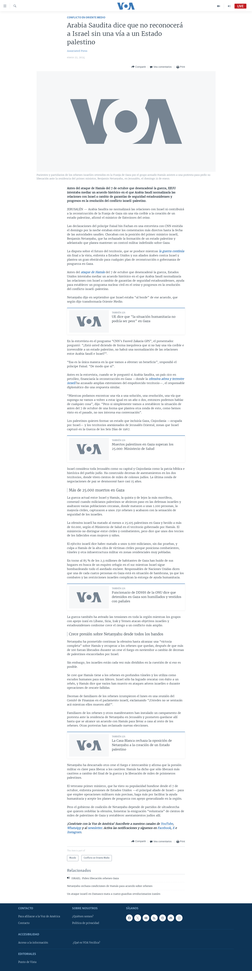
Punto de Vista (27, 962)
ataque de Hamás (93, 272)
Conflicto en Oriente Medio (86, 17)
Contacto (24, 923)
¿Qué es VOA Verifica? (86, 942)
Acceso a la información (33, 942)
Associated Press (77, 50)
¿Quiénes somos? (82, 916)
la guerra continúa (171, 251)
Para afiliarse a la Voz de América (39, 916)
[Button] (138, 66)
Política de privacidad (85, 923)
